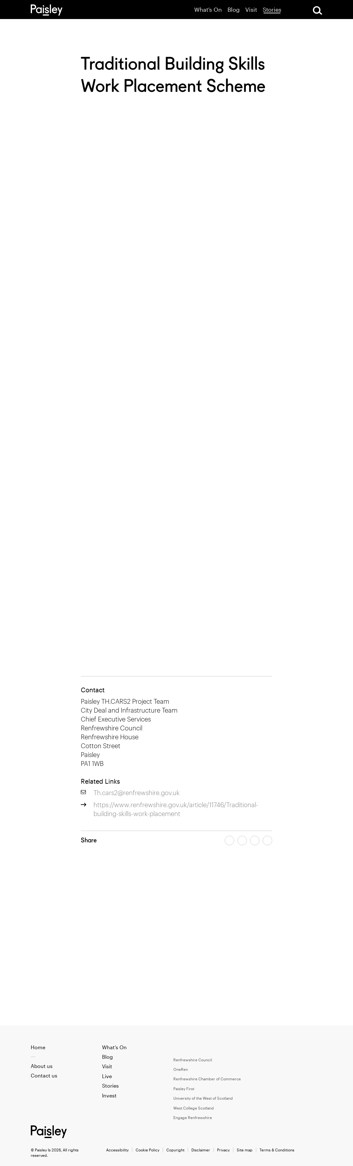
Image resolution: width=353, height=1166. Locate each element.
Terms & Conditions (277, 1150)
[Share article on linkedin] (267, 840)
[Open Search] (317, 10)
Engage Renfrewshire (192, 1117)
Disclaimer (200, 1150)
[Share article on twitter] (242, 840)
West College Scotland (193, 1108)
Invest (109, 1095)
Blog (234, 10)
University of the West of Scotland (203, 1098)
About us (42, 1066)
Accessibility (117, 1150)
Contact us (44, 1075)
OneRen (180, 1069)
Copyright (175, 1150)
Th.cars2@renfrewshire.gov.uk (136, 792)
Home (38, 1047)
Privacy (223, 1150)
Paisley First (183, 1088)
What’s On (208, 10)
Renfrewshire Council (192, 1059)
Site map (245, 1150)
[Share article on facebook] (229, 840)
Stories (272, 10)
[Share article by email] (255, 840)
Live (107, 1076)
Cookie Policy (147, 1150)
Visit (251, 10)
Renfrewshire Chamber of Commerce (207, 1079)
